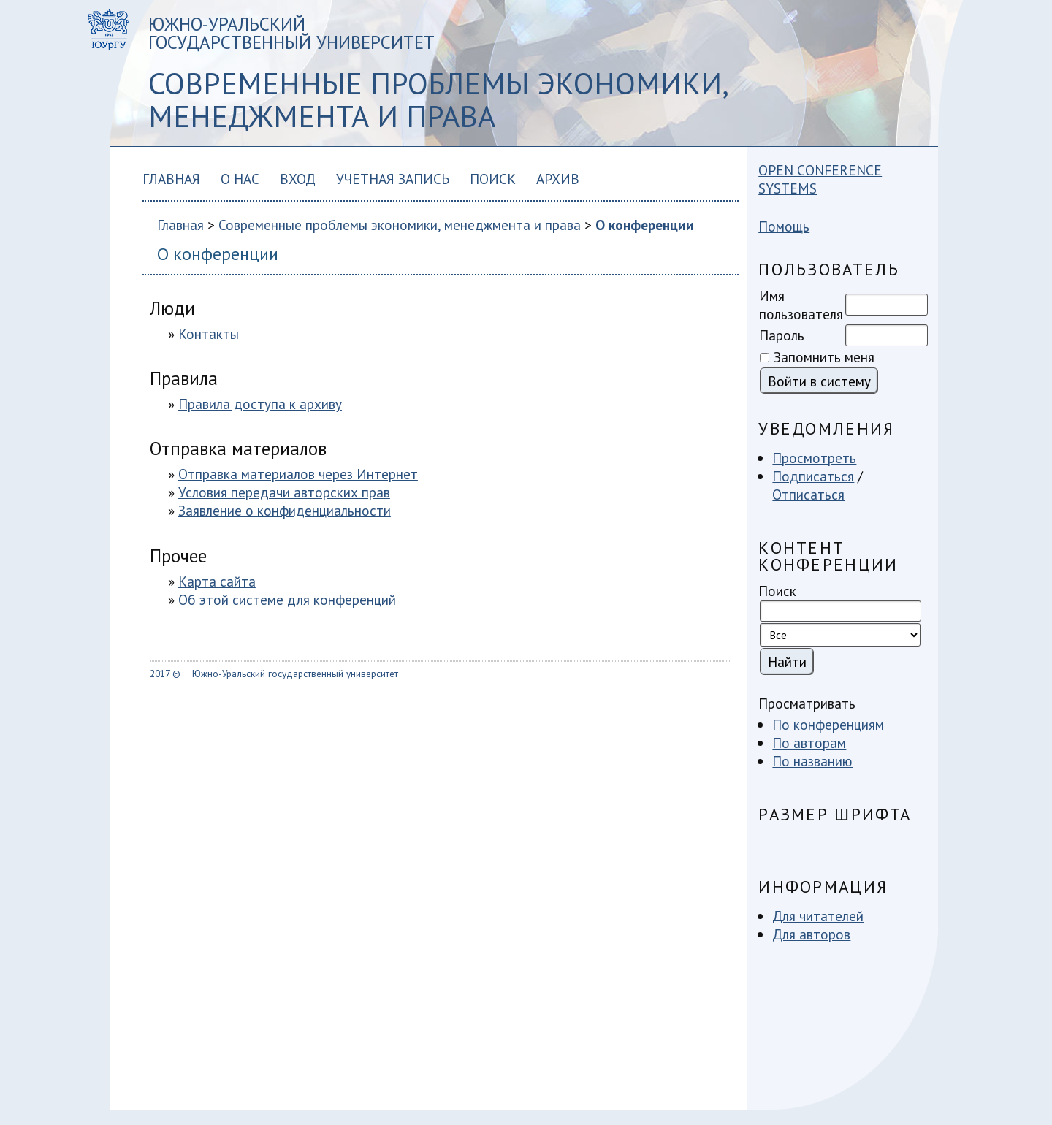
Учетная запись (392, 178)
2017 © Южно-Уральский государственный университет (274, 673)
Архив (557, 178)
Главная (171, 178)
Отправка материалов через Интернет (298, 474)
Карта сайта (217, 581)
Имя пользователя (801, 304)
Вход (298, 178)
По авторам (809, 742)
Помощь (783, 226)
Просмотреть (814, 458)
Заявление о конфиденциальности (284, 510)
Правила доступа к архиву (260, 403)
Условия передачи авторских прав (284, 492)
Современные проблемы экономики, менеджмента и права (399, 225)
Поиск (493, 178)
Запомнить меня (824, 357)
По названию (812, 761)
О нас (240, 178)
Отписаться (808, 494)
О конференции (644, 225)
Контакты (208, 333)
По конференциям (828, 724)
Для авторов (811, 934)
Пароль (781, 335)
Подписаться (813, 476)
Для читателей (818, 916)
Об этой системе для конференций (287, 599)
